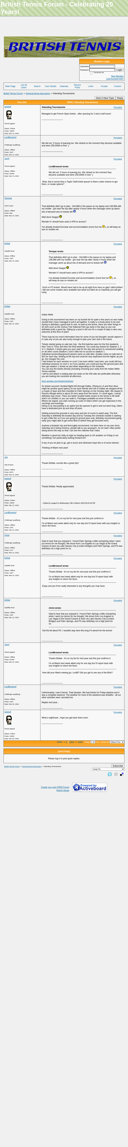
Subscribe (118, 766)
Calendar (64, 86)
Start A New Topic (105, 98)
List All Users (24, 86)
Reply (120, 98)
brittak (7, 243)
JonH (6, 158)
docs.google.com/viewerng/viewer (57, 381)
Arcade (104, 86)
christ (6, 535)
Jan (6, 457)
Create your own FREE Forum (55, 787)
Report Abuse (62, 790)
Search (37, 86)
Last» (80, 742)
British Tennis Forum (13, 93)
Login (119, 69)
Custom (117, 86)
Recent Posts (77, 86)
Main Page (10, 86)
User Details (50, 86)
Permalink (118, 107)
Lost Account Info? (115, 78)
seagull (7, 106)
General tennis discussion (38, 93)
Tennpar (8, 198)
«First (59, 742)
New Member (117, 76)
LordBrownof (10, 137)
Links (90, 86)
